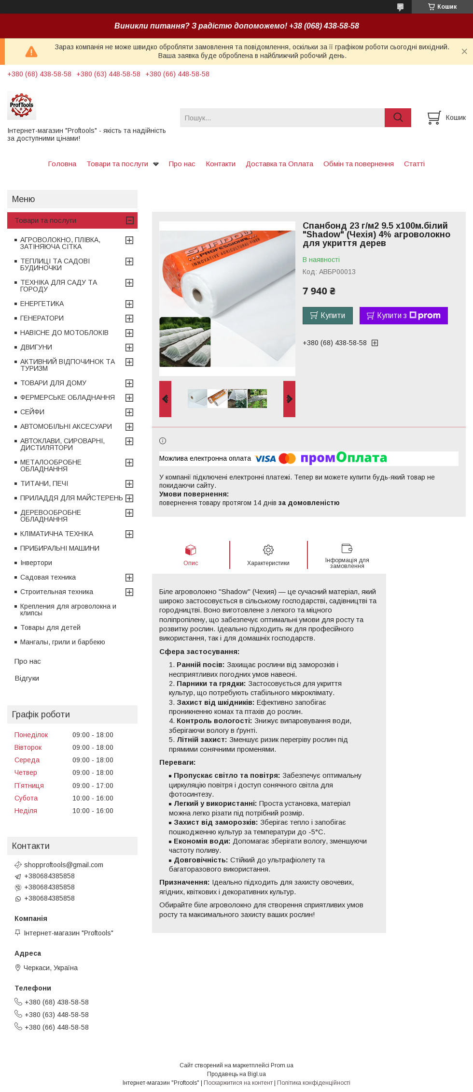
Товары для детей (50, 627)
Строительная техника (56, 592)
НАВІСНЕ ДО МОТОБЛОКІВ (64, 332)
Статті (414, 164)
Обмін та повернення (358, 164)
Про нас (182, 164)
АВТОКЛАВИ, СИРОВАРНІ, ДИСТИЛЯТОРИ (62, 444)
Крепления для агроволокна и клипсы (68, 609)
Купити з (409, 315)
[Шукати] (398, 117)
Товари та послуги (117, 164)
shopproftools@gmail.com (63, 865)
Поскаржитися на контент (238, 1082)
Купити (332, 315)
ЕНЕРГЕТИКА (42, 303)
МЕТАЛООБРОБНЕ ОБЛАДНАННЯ (51, 465)
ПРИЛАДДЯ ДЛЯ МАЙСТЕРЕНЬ (71, 498)
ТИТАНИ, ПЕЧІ (44, 483)
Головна (62, 164)
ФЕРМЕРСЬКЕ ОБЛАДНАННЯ (67, 397)
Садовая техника (48, 577)
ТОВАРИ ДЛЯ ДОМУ (53, 383)
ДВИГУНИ (36, 347)
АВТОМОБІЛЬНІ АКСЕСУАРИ (66, 426)
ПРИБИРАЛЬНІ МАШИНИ (59, 548)
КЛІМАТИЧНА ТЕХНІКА (56, 534)
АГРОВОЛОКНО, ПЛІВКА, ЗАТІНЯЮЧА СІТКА (60, 243)
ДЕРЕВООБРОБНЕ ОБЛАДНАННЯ (50, 516)
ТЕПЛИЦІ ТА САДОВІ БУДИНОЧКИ (55, 264)
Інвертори (36, 563)
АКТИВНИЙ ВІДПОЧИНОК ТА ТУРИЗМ (67, 365)
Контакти (221, 164)
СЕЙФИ (32, 412)
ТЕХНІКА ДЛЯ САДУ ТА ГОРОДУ (58, 285)
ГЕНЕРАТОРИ (42, 318)
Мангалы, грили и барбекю (62, 642)
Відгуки (26, 678)
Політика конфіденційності (313, 1082)
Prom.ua (282, 1065)
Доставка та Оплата (279, 164)
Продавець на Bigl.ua (236, 1074)
